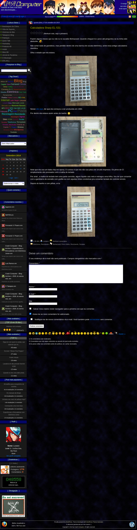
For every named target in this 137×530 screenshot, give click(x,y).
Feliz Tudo (22, 92)
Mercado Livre (18, 103)
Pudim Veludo (13, 357)
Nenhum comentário (58, 241)
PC (10, 111)
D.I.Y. (11, 89)
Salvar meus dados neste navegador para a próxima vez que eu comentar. (64, 312)
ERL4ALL (5, 61)
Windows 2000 (8, 130)
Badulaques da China (9, 26)
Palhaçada (3, 111)
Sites (5, 119)
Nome (32, 290)
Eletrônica (36, 244)
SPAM (10, 119)
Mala (10, 103)
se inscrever (95, 323)
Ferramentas (7, 95)
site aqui (39, 109)
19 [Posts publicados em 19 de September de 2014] (20, 168)
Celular (22, 84)
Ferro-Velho (66, 244)
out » (16, 178)
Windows (21, 127)
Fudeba (15, 97)
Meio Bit (4, 52)
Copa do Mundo (18, 87)
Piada (22, 111)
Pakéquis (4, 38)
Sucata (21, 119)
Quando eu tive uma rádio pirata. (13, 373)
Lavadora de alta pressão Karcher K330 (14, 365)
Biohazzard (57, 244)
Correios (4, 89)
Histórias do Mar (7, 32)
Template (21, 122)
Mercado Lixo (6, 105)
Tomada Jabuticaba (9, 124)
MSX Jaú (13, 108)
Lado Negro (14, 100)
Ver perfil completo (13, 456)
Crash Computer (79, 527)
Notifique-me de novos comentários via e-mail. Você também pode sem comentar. (70, 323)
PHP (15, 111)
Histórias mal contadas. (14, 326)
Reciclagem (8, 114)
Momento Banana (18, 106)
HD (19, 97)
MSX (7, 108)
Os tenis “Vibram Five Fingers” (14, 351)
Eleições (4, 92)
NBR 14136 (21, 108)
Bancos (10, 81)
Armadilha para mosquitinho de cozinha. (14, 385)
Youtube (13, 132)
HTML (23, 97)
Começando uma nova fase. (14, 406)
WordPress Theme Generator (94, 522)
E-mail (16, 16)
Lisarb (5, 103)
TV (10, 127)
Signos (22, 117)
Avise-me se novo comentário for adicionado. (51, 318)
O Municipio (5, 58)
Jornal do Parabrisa (8, 55)
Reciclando (45, 244)
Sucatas (82, 244)
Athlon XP (4, 81)
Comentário (34, 263)
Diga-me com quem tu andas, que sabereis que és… (14, 343)
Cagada (3, 84)
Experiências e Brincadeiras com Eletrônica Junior (13, 414)
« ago (11, 178)
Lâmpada (23, 100)
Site (30, 304)
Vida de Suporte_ (8, 29)
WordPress (69, 522)
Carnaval (15, 84)
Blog (18, 80)
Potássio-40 (5, 47)
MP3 (3, 108)
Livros (10, 16)
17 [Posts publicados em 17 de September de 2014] (14, 168)
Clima (5, 87)
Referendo (6, 117)
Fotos (4, 16)
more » (122, 337)
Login (22, 16)
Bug (24, 81)
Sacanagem (15, 117)
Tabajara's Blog (7, 35)
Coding (10, 87)
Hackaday (5, 44)
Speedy (16, 119)
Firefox (4, 98)
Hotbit (3, 49)
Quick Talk (5, 41)
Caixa (8, 84)
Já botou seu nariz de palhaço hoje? (14, 399)
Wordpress (19, 129)
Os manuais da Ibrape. (14, 393)
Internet (5, 100)
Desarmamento (19, 89)
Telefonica (12, 122)
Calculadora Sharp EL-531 (45, 27)
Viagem (14, 127)
